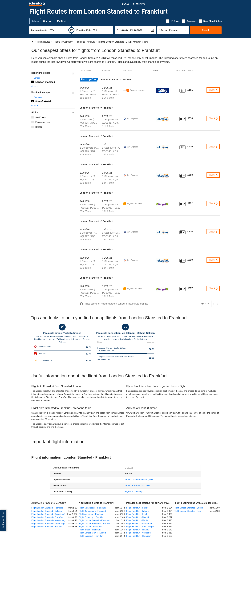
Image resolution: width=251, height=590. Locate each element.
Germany (38, 97)
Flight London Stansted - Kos (187, 511)
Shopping (139, 4)
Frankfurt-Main (43, 101)
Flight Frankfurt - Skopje (137, 508)
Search (206, 30)
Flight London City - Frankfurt (92, 533)
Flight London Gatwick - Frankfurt (94, 520)
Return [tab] (35, 21)
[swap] (71, 30)
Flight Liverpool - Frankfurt (91, 536)
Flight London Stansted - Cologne (46, 511)
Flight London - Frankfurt (90, 526)
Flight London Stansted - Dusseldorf (48, 514)
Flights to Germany (133, 491)
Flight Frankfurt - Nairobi (137, 517)
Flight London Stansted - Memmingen (48, 523)
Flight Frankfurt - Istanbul (138, 530)
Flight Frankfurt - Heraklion (138, 536)
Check (213, 90)
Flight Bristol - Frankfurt (90, 530)
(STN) (139, 479)
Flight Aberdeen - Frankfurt (91, 514)
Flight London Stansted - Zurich (188, 508)
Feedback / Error (3, 520)
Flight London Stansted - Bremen (46, 526)
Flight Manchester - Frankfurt (92, 508)
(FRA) (138, 485)
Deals (125, 4)
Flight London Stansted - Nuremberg (48, 520)
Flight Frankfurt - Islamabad (139, 523)
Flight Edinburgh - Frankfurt (91, 517)
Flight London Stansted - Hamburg (47, 508)
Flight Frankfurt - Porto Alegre (140, 526)
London (37, 78)
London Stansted (45, 82)
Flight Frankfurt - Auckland (138, 533)
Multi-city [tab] (62, 21)
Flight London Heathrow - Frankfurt (95, 523)
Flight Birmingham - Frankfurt (92, 511)
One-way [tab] (48, 21)
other (34, 86)
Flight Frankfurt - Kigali (136, 514)
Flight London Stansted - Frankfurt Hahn (50, 517)
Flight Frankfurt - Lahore (137, 511)
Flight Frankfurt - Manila (137, 520)
